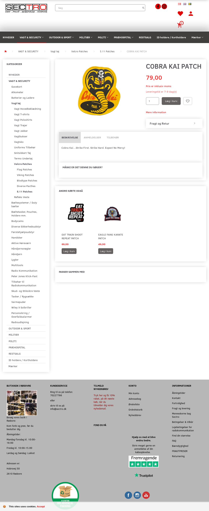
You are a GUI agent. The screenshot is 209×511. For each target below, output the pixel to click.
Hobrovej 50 (13, 468)
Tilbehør (113, 137)
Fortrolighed (178, 403)
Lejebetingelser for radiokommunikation (183, 428)
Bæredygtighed (180, 445)
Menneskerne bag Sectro (181, 415)
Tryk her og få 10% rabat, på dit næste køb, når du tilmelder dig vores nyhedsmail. (104, 402)
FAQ (174, 440)
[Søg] (143, 8)
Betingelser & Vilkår (182, 421)
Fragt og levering (181, 408)
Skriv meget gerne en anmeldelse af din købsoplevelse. (143, 449)
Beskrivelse (70, 137)
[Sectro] (26, 7)
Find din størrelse (181, 435)
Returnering (178, 456)
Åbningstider (178, 392)
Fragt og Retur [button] (159, 123)
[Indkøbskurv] (180, 25)
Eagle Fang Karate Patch (110, 236)
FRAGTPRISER (179, 450)
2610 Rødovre (14, 473)
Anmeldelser (92, 137)
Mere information (156, 112)
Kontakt (176, 397)
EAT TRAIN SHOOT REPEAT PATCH (72, 236)
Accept (41, 506)
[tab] (174, 123)
